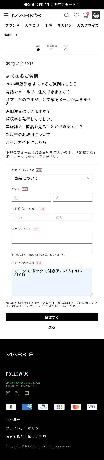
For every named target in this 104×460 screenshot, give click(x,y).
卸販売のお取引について (28, 134)
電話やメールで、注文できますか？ (38, 92)
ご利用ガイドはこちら (26, 142)
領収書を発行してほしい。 (30, 119)
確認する (52, 317)
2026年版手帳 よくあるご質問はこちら (41, 84)
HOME (8, 34)
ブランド (12, 25)
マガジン (64, 25)
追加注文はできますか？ (28, 111)
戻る (52, 327)
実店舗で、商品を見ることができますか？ (44, 126)
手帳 (48, 25)
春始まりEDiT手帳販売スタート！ (52, 4)
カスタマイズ (88, 25)
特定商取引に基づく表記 (26, 436)
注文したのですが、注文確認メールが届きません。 (48, 101)
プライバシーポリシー (24, 428)
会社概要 (13, 419)
